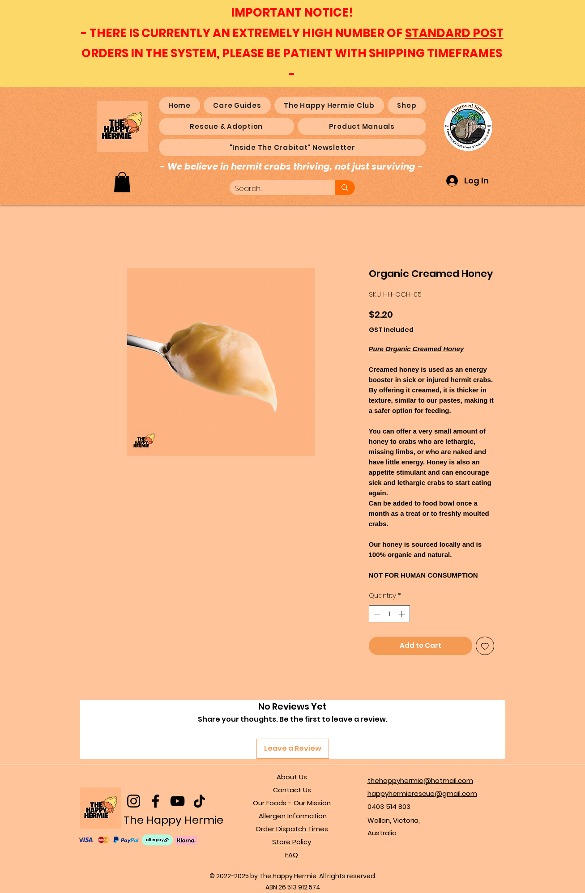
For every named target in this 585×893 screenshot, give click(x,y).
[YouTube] (177, 801)
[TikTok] (199, 801)
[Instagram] (133, 801)
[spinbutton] (389, 614)
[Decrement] (376, 614)
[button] (122, 182)
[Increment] (403, 614)
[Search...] (275, 189)
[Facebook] (155, 801)
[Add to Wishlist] (485, 646)
